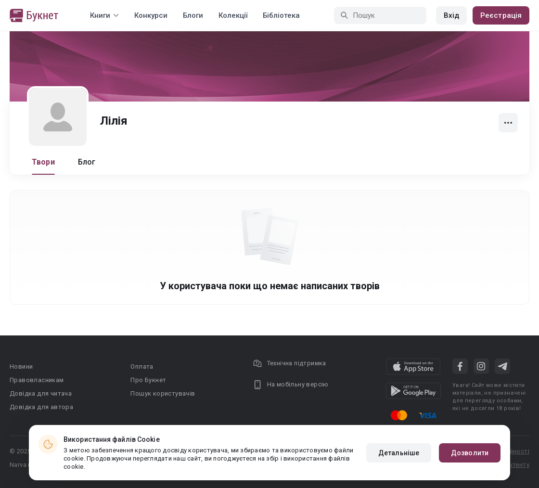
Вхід (451, 15)
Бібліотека (281, 15)
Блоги (193, 15)
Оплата (141, 366)
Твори (43, 162)
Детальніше (398, 453)
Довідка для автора (41, 407)
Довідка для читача (41, 393)
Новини (21, 366)
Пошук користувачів (162, 393)
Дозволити (469, 453)
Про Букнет (148, 380)
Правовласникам (37, 380)
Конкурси (150, 15)
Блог (87, 162)
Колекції (232, 15)
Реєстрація (501, 15)
